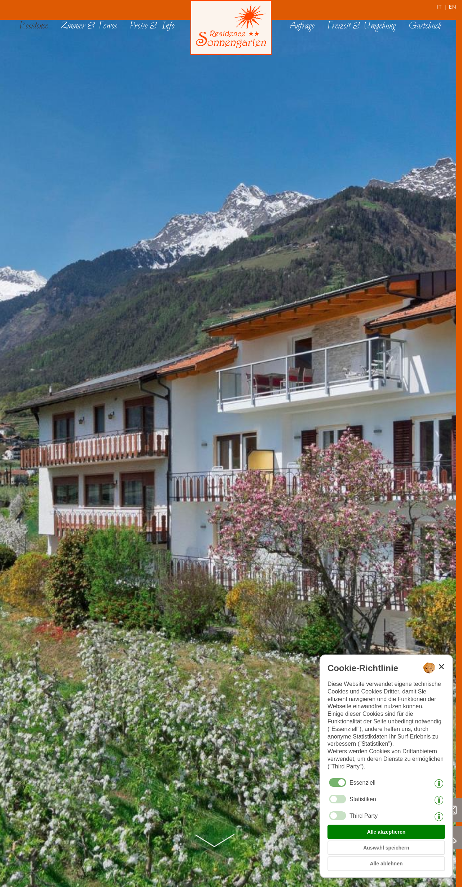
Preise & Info (152, 26)
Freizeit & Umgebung (361, 26)
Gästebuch (425, 26)
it (439, 6)
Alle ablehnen (386, 863)
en (452, 6)
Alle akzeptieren (386, 832)
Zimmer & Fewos (89, 26)
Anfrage (302, 26)
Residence (33, 26)
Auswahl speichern (386, 848)
